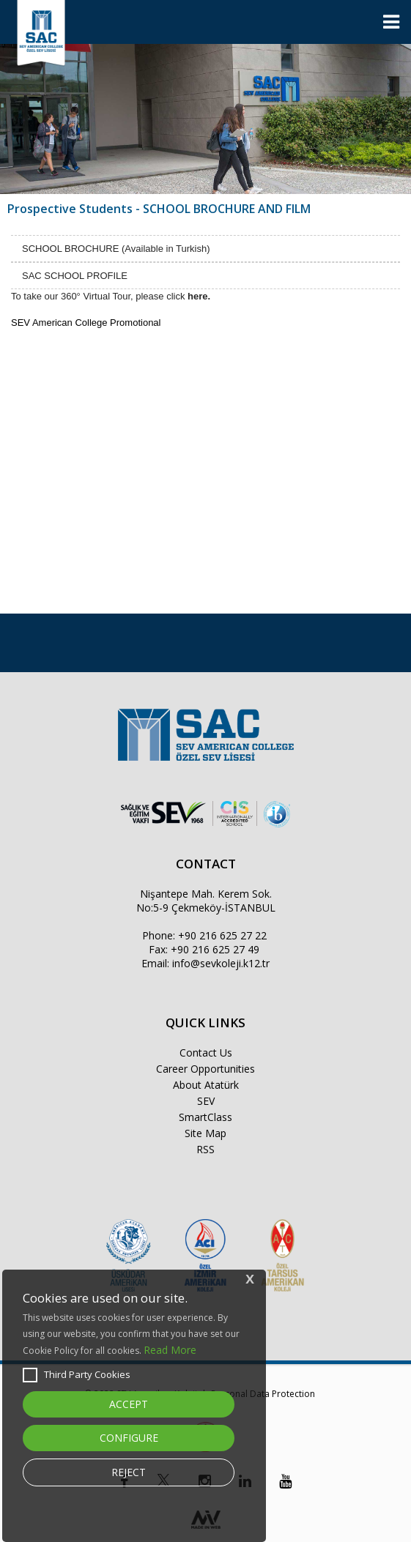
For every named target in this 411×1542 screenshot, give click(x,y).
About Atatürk (206, 1085)
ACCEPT (128, 1404)
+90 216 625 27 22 (222, 935)
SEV (206, 1101)
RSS (205, 1149)
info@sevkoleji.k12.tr (221, 963)
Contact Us (205, 1052)
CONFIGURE (129, 1438)
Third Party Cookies (76, 1375)
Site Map (205, 1133)
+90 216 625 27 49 (215, 949)
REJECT (128, 1472)
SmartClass (205, 1117)
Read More (170, 1350)
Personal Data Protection (263, 1394)
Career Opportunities (205, 1069)
